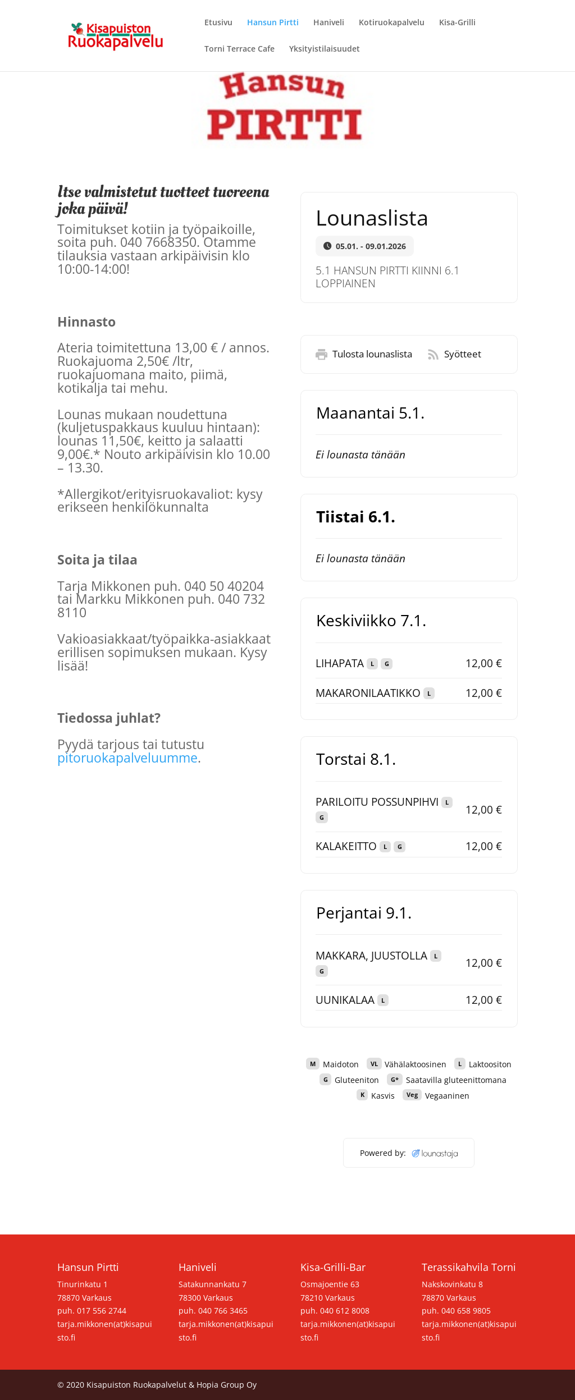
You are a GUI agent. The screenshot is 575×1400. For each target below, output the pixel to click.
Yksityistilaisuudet (324, 49)
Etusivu (218, 23)
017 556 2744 (101, 1310)
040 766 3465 (223, 1310)
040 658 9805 (466, 1310)
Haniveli (328, 23)
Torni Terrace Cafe (239, 49)
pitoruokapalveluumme (127, 757)
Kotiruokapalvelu (392, 23)
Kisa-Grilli (457, 23)
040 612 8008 (344, 1310)
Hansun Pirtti (273, 23)
